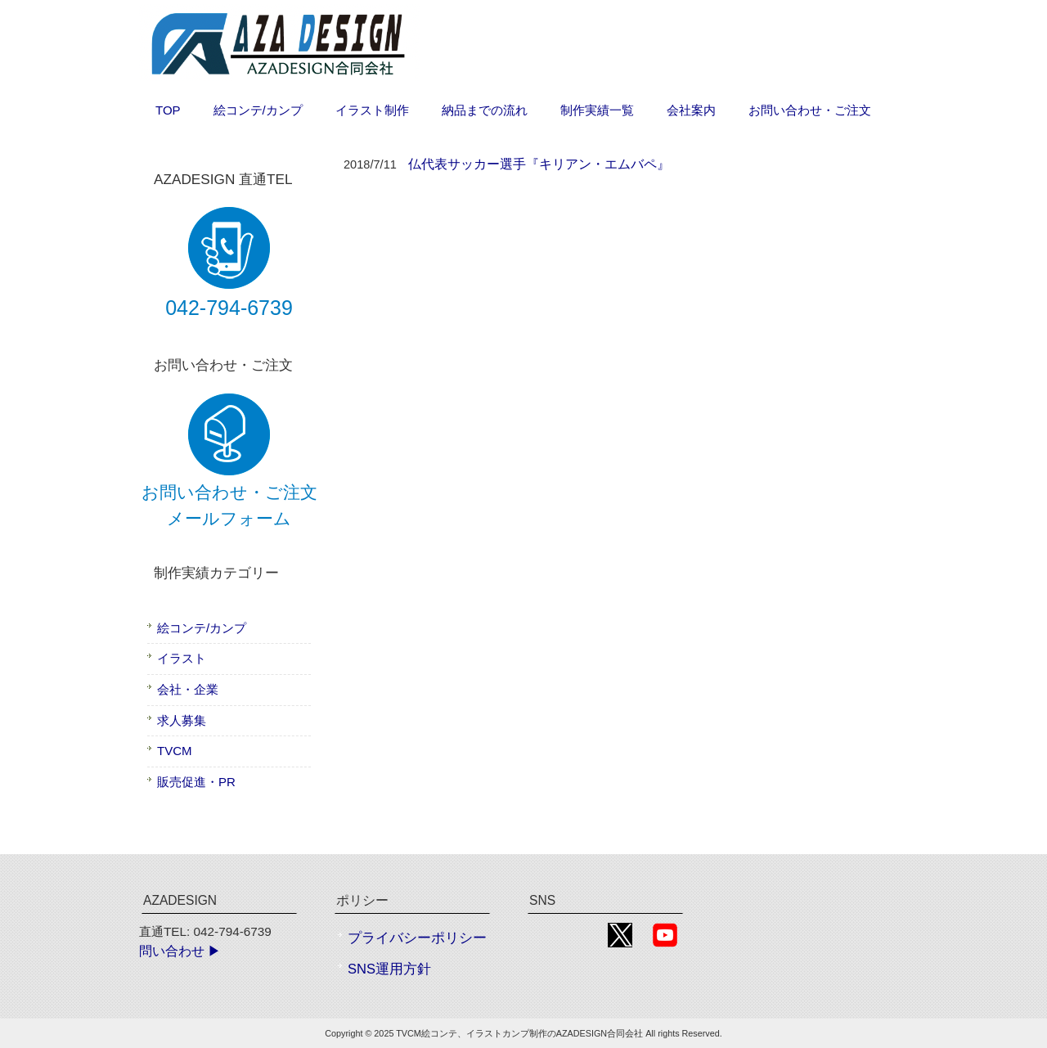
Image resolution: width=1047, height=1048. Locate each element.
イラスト (181, 658)
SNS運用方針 (389, 969)
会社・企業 (187, 689)
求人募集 (181, 720)
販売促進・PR (196, 782)
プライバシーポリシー (417, 938)
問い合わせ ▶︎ (180, 951)
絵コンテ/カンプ (201, 628)
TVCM (174, 751)
